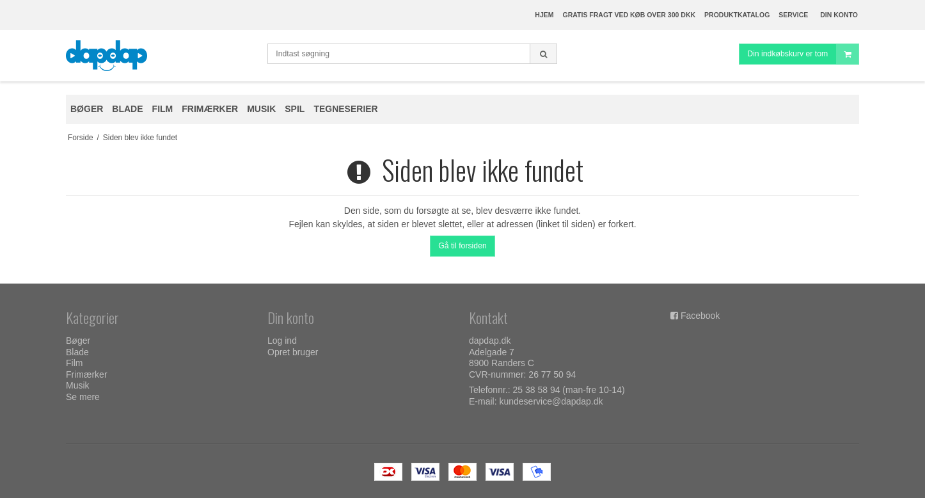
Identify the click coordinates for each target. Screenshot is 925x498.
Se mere (83, 397)
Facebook (700, 315)
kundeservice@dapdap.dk (551, 401)
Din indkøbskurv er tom (802, 54)
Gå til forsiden (462, 245)
